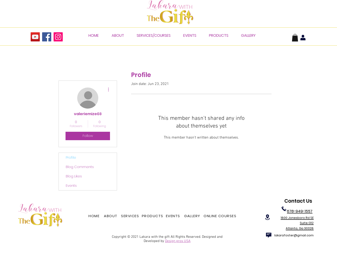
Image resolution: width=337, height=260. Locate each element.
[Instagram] (58, 36)
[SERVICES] (130, 216)
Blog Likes (74, 176)
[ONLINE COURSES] (220, 216)
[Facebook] (46, 36)
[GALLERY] (192, 216)
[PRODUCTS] (153, 216)
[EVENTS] (173, 216)
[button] (295, 37)
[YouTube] (35, 36)
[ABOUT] (111, 216)
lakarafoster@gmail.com (294, 235)
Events (71, 185)
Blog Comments (80, 166)
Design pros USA (177, 241)
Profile (71, 157)
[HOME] (94, 216)
